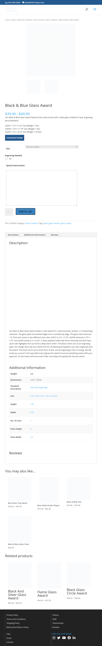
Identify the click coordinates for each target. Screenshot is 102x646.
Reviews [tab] (54, 235)
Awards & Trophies (24, 20)
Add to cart (25, 211)
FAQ (8, 634)
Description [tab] (13, 235)
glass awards (54, 223)
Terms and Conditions (16, 619)
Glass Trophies (51, 20)
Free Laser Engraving (38, 387)
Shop (13, 20)
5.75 (32, 412)
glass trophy (66, 223)
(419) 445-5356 (13, 2)
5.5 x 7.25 (34, 396)
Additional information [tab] (34, 235)
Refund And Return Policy (18, 627)
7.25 (32, 404)
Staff (54, 619)
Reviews (55, 627)
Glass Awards (39, 20)
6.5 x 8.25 (53, 396)
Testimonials (57, 623)
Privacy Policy (12, 615)
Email (9, 638)
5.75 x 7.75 (43, 396)
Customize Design (14, 137)
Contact (10, 642)
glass (46, 223)
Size (8, 148)
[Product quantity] (9, 212)
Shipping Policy (13, 623)
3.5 (31, 437)
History (55, 615)
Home (7, 20)
